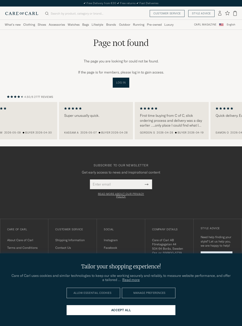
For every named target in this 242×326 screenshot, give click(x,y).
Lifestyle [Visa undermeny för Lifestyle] (97, 25)
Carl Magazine (205, 24)
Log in (121, 82)
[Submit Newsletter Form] (146, 184)
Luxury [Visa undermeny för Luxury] (168, 25)
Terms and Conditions (22, 248)
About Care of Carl (20, 240)
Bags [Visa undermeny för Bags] (85, 25)
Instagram (111, 240)
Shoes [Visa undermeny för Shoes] (42, 25)
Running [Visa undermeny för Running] (138, 25)
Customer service (167, 13)
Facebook (110, 248)
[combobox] (231, 25)
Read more (131, 280)
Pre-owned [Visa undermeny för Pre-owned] (154, 25)
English (231, 24)
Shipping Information (70, 240)
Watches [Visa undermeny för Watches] (74, 25)
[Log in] (219, 13)
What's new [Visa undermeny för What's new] (13, 25)
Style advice (201, 13)
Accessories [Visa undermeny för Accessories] (57, 25)
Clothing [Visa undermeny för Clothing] (29, 25)
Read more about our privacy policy (121, 195)
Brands (111, 25)
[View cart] (235, 13)
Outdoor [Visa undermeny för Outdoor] (124, 25)
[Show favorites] (227, 13)
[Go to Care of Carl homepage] (21, 13)
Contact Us (63, 248)
